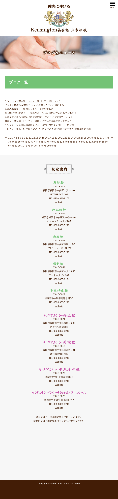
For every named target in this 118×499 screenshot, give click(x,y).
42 (29, 141)
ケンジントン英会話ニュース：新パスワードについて (32, 101)
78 (45, 145)
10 (27, 137)
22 (65, 137)
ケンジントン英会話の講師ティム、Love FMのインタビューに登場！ (40, 125)
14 (40, 137)
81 (54, 145)
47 (45, 141)
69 (16, 145)
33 (101, 137)
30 (91, 137)
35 (107, 137)
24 (72, 137)
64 (100, 141)
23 (69, 137)
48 (48, 141)
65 (103, 141)
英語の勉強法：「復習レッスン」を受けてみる (29, 109)
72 (25, 145)
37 (12, 141)
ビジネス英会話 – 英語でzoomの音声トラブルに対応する (34, 105)
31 (94, 137)
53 (64, 141)
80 (51, 145)
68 (12, 145)
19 (56, 137)
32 (98, 137)
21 (62, 137)
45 (38, 141)
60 (87, 141)
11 (30, 137)
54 (67, 141)
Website (59, 202)
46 (42, 141)
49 (51, 141)
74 (32, 145)
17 (49, 137)
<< (6, 137)
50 (54, 141)
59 (84, 141)
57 (77, 141)
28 (85, 137)
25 (75, 137)
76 (38, 145)
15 (43, 137)
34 (104, 137)
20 (59, 137)
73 (29, 145)
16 (46, 137)
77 (42, 145)
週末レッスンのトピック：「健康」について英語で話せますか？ (38, 121)
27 (82, 137)
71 (22, 145)
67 (9, 145)
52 (61, 141)
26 (78, 137)
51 (58, 141)
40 (22, 141)
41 (25, 141)
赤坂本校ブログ (58, 420)
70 (19, 145)
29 (88, 137)
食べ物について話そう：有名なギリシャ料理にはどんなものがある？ (41, 113)
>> (112, 137)
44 (35, 141)
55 (71, 141)
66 (106, 141)
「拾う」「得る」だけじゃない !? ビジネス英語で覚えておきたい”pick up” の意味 (48, 128)
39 (19, 141)
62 (93, 141)
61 (90, 141)
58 (80, 141)
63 (96, 141)
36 (9, 141)
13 (36, 137)
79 (48, 145)
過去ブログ (41, 416)
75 (35, 145)
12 (33, 137)
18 (53, 137)
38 (16, 141)
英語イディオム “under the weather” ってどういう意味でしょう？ (39, 117)
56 (74, 141)
